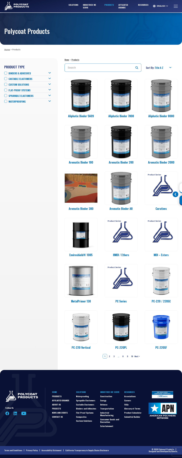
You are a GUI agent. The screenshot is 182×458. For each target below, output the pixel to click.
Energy (103, 400)
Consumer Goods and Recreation (109, 420)
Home (7, 49)
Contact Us (57, 416)
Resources (143, 5)
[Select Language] (162, 6)
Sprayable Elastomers (22, 95)
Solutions (73, 5)
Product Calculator (132, 412)
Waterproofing (18, 101)
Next (137, 356)
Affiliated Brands (123, 6)
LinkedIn (15, 413)
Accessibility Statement (52, 450)
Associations (130, 396)
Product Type (14, 66)
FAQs (126, 404)
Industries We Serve (89, 6)
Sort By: (150, 68)
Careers (127, 400)
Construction (106, 396)
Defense (103, 404)
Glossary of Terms (132, 408)
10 (132, 356)
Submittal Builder (132, 416)
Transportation (107, 408)
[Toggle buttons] (175, 194)
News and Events (60, 412)
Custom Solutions (19, 84)
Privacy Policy (32, 450)
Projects (56, 408)
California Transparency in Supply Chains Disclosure (87, 450)
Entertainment (106, 426)
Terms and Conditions (13, 450)
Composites (81, 416)
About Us (56, 404)
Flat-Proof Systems (20, 90)
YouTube (23, 413)
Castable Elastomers (21, 78)
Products (109, 5)
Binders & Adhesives (20, 73)
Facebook (7, 413)
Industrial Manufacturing (106, 414)
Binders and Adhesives (86, 408)
